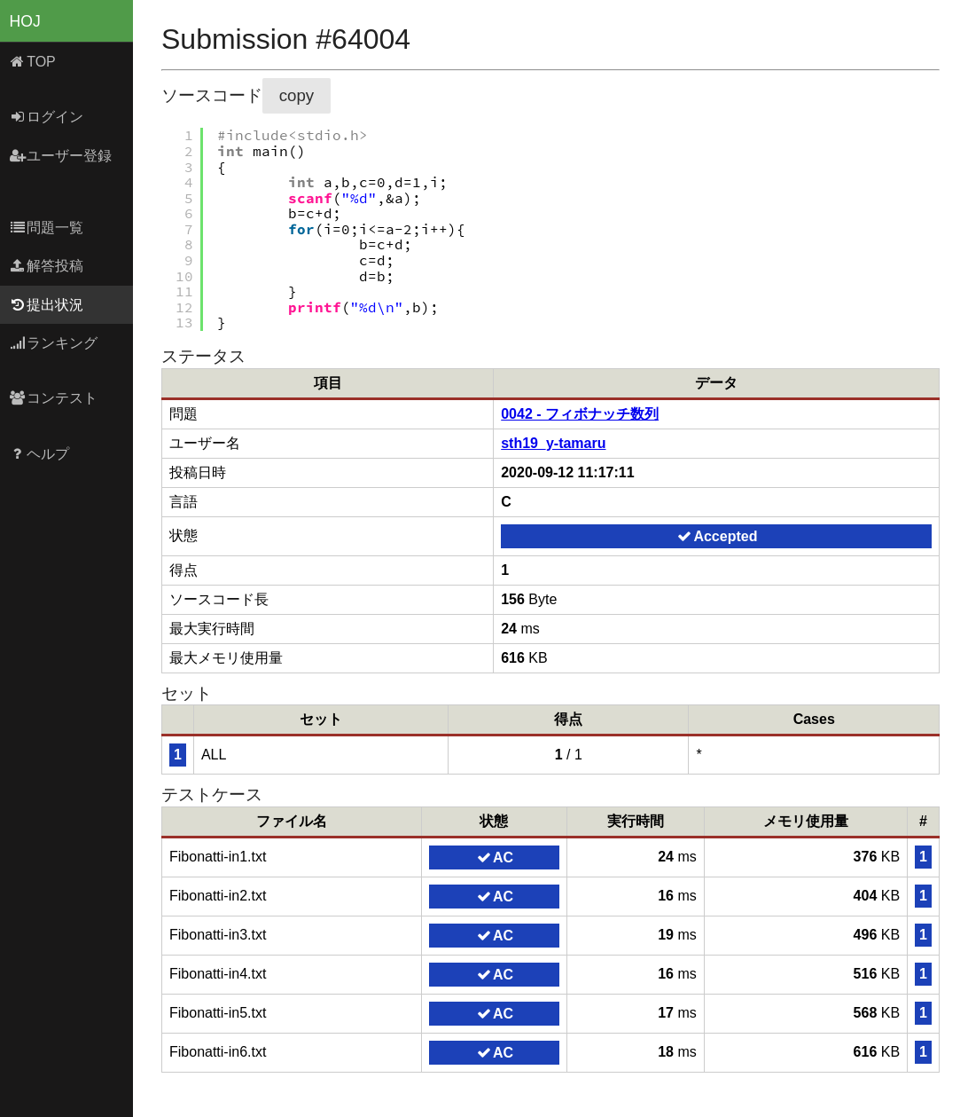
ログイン (46, 116)
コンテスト (53, 397)
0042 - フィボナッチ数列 (580, 413)
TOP (32, 61)
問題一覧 (46, 227)
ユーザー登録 (61, 155)
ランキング (53, 342)
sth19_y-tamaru (553, 443)
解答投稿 (46, 265)
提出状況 (46, 304)
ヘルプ (39, 453)
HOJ (25, 21)
